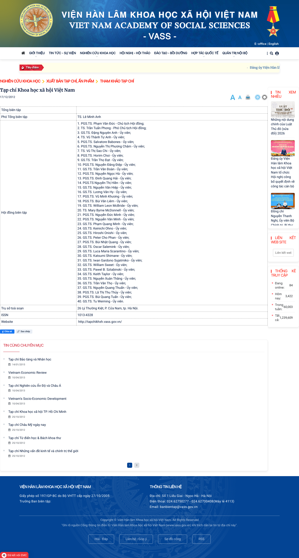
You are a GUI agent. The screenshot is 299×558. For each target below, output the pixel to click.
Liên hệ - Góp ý (136, 539)
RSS (201, 539)
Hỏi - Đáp (101, 539)
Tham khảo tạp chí (117, 81)
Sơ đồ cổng (172, 539)
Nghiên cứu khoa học (20, 81)
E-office (260, 44)
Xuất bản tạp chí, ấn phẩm (70, 81)
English (273, 44)
